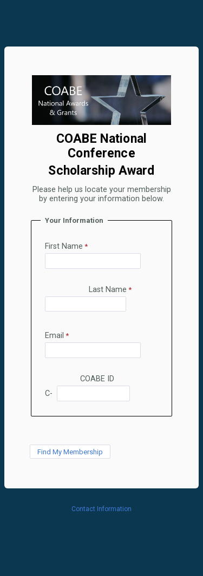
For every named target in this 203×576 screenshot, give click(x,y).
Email (54, 335)
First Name (64, 246)
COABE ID (100, 378)
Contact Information (101, 509)
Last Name (108, 289)
